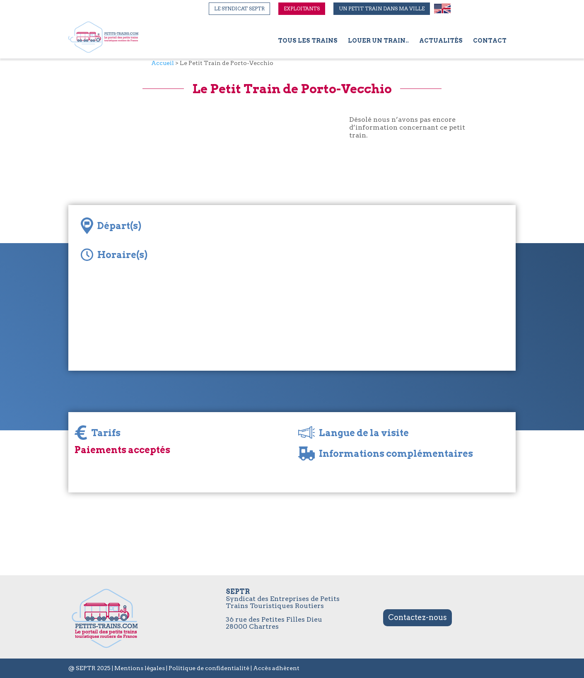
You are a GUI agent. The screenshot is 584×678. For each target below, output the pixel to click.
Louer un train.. (378, 41)
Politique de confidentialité (209, 668)
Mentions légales (139, 668)
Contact (490, 41)
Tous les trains (308, 41)
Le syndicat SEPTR (239, 8)
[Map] (375, 288)
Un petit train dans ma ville (382, 8)
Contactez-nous (417, 617)
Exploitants (302, 8)
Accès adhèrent (276, 668)
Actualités (441, 41)
